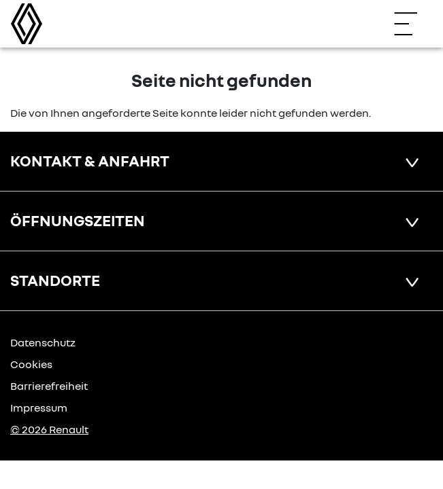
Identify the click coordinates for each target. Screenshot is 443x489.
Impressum (38, 407)
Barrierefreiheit (49, 386)
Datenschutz (43, 342)
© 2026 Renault (49, 429)
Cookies (31, 364)
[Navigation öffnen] (412, 23)
